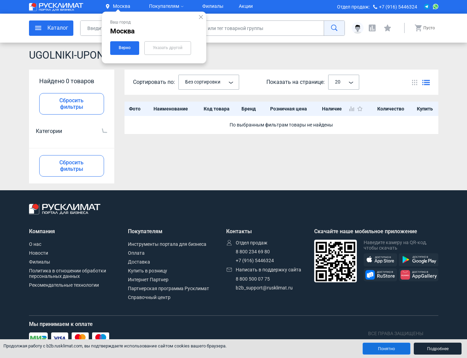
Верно (125, 47)
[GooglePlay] (418, 260)
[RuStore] (380, 275)
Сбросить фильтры (71, 103)
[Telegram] (426, 7)
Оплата (136, 253)
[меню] (51, 28)
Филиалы (212, 6)
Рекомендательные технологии (64, 285)
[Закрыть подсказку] (201, 17)
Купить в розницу (147, 270)
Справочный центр (149, 297)
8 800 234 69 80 (253, 251)
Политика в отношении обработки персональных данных (67, 273)
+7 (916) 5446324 (398, 7)
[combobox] (208, 82)
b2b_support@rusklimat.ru (264, 287)
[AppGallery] (418, 275)
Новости (38, 253)
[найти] (334, 28)
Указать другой (168, 47)
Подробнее (438, 348)
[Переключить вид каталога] (414, 82)
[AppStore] (380, 260)
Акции (246, 6)
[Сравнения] (372, 28)
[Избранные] (387, 28)
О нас (35, 244)
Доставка (139, 262)
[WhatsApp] (435, 7)
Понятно (386, 348)
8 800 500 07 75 (253, 279)
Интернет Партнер (148, 279)
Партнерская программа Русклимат (168, 288)
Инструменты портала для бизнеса (167, 244)
